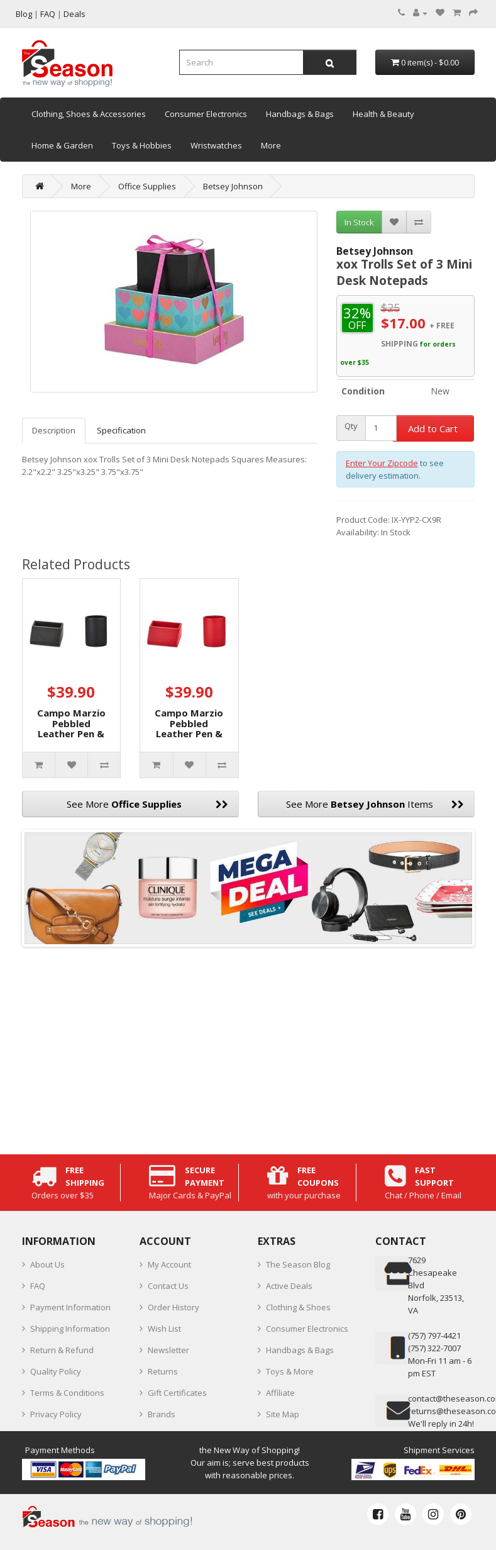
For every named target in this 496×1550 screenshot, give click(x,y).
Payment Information (70, 1307)
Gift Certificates (177, 1392)
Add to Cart (433, 428)
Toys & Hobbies (142, 145)
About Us (47, 1264)
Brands (161, 1414)
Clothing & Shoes (298, 1307)
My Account (169, 1264)
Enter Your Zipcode (382, 463)
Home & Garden (62, 145)
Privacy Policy (56, 1414)
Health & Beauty (383, 114)
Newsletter (168, 1350)
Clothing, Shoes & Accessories (88, 114)
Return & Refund (62, 1350)
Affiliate (280, 1392)
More (271, 145)
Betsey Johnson (233, 186)
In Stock (359, 222)
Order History (173, 1307)
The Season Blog (298, 1264)
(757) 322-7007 (434, 1348)
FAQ (37, 1285)
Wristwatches (216, 145)
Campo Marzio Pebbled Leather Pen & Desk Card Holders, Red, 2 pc (189, 738)
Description (53, 430)
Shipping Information (70, 1328)
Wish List (164, 1328)
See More (147, 804)
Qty (351, 426)
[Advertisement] (248, 1047)
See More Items (375, 804)
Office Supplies (147, 186)
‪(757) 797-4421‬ (434, 1335)
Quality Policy (55, 1371)
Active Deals (289, 1285)
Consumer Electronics (206, 114)
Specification (121, 430)
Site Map (282, 1414)
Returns (163, 1371)
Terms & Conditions (67, 1392)
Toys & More (290, 1371)
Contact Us (168, 1285)
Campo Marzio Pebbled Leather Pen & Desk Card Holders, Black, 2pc (71, 738)
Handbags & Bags (300, 114)
